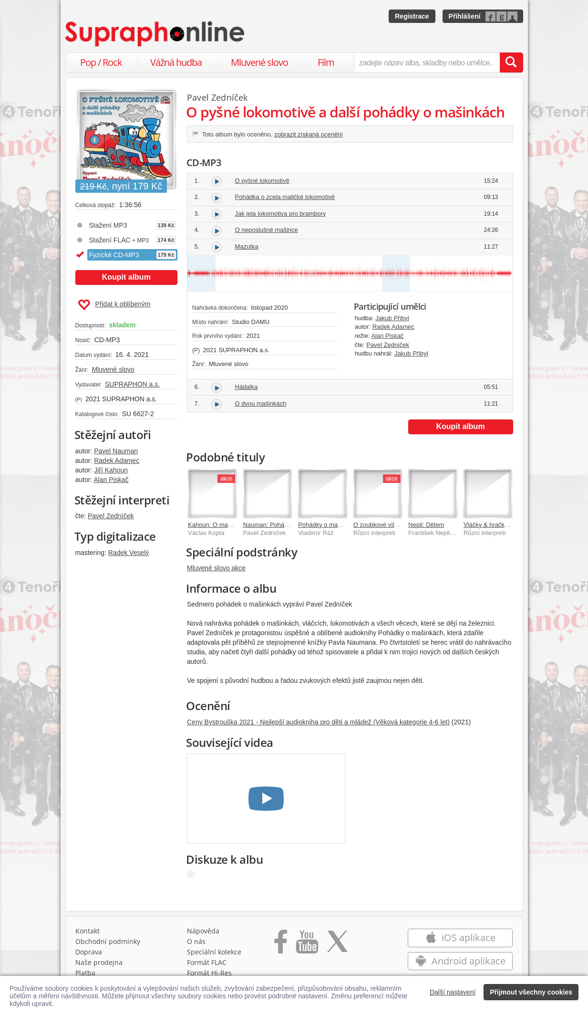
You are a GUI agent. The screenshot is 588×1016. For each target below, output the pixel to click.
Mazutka (246, 246)
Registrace (412, 16)
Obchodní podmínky (107, 941)
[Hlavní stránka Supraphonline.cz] (155, 34)
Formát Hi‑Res (209, 972)
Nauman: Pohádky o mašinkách (287, 524)
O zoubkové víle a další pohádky (398, 524)
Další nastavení (453, 992)
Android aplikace (460, 960)
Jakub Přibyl (392, 318)
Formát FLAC (207, 962)
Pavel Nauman (116, 451)
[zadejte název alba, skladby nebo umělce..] (426, 62)
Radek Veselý (128, 552)
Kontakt (87, 930)
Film (326, 62)
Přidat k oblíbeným (114, 305)
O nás (196, 941)
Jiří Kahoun (111, 470)
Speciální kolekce (214, 951)
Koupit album (126, 277)
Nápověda (203, 930)
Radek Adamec (116, 460)
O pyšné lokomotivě (262, 180)
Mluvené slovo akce (216, 568)
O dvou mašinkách (261, 403)
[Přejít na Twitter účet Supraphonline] (337, 945)
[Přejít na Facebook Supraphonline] (280, 945)
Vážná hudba (176, 62)
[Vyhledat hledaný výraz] (511, 62)
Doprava (88, 951)
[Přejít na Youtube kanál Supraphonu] (307, 945)
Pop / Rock (101, 62)
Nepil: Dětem (426, 524)
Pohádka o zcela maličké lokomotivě (285, 196)
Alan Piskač (110, 479)
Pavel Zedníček (111, 516)
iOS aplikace (460, 937)
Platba (85, 972)
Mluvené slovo (259, 62)
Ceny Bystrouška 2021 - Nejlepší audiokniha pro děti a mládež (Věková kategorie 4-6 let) (318, 722)
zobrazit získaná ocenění (308, 134)
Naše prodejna (99, 962)
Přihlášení (465, 16)
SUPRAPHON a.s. (132, 384)
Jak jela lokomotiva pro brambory (280, 213)
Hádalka (246, 386)
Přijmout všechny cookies (531, 992)
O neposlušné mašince (266, 229)
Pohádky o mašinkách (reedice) (341, 524)
